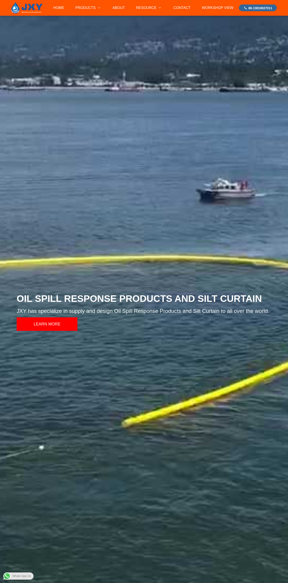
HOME (58, 8)
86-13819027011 (257, 8)
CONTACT (182, 8)
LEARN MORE (47, 324)
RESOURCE (149, 8)
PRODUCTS (88, 8)
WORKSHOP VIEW (217, 8)
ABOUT (118, 8)
